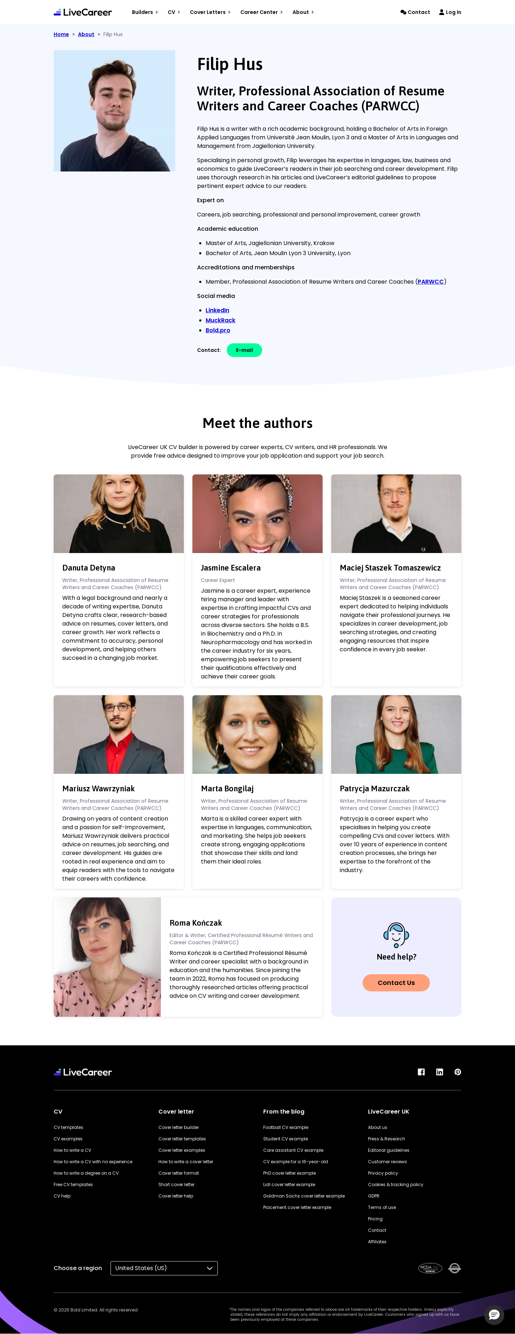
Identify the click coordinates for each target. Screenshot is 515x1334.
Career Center (261, 12)
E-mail (244, 350)
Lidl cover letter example (289, 1184)
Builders (145, 12)
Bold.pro (218, 330)
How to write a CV (72, 1150)
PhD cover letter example (289, 1173)
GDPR (373, 1196)
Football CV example (285, 1127)
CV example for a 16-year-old (295, 1162)
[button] (494, 1315)
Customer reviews (387, 1162)
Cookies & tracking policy (395, 1184)
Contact (415, 12)
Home (61, 34)
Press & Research (386, 1139)
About (303, 12)
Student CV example (285, 1139)
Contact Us (396, 982)
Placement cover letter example (297, 1207)
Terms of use (382, 1207)
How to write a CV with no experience (93, 1162)
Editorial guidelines (388, 1150)
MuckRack (220, 320)
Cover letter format (178, 1173)
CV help (62, 1196)
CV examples (68, 1139)
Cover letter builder (178, 1127)
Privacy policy (383, 1173)
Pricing (375, 1219)
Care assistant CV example (293, 1150)
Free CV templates (73, 1184)
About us (377, 1127)
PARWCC (431, 282)
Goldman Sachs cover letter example (304, 1196)
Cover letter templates (182, 1139)
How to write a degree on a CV (86, 1173)
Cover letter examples (181, 1150)
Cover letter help (175, 1196)
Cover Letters (210, 12)
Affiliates (377, 1242)
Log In (450, 12)
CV (174, 12)
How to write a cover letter (185, 1162)
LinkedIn (217, 310)
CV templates (68, 1127)
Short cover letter (176, 1184)
